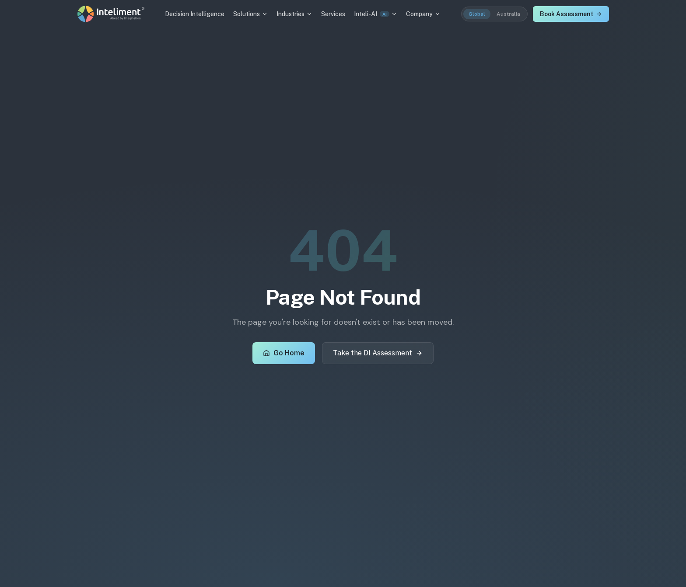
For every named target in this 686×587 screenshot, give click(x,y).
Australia (508, 14)
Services (333, 13)
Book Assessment (571, 13)
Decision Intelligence (194, 13)
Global (477, 14)
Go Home (283, 353)
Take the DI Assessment (378, 353)
